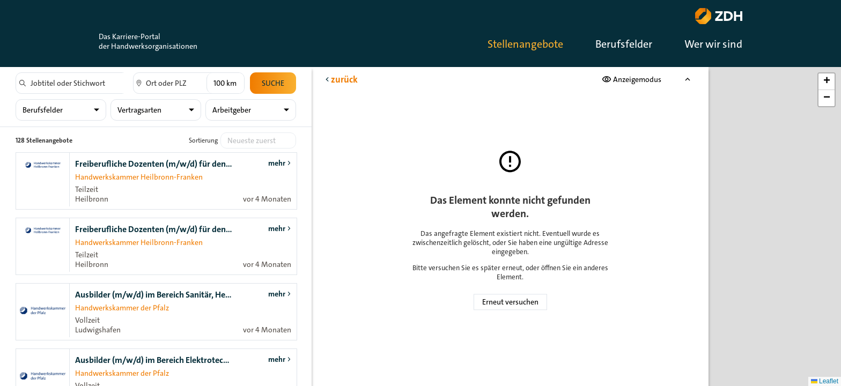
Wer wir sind (713, 44)
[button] (826, 81)
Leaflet (824, 381)
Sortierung (203, 140)
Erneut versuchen (510, 302)
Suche (273, 83)
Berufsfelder (623, 44)
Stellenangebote (525, 44)
